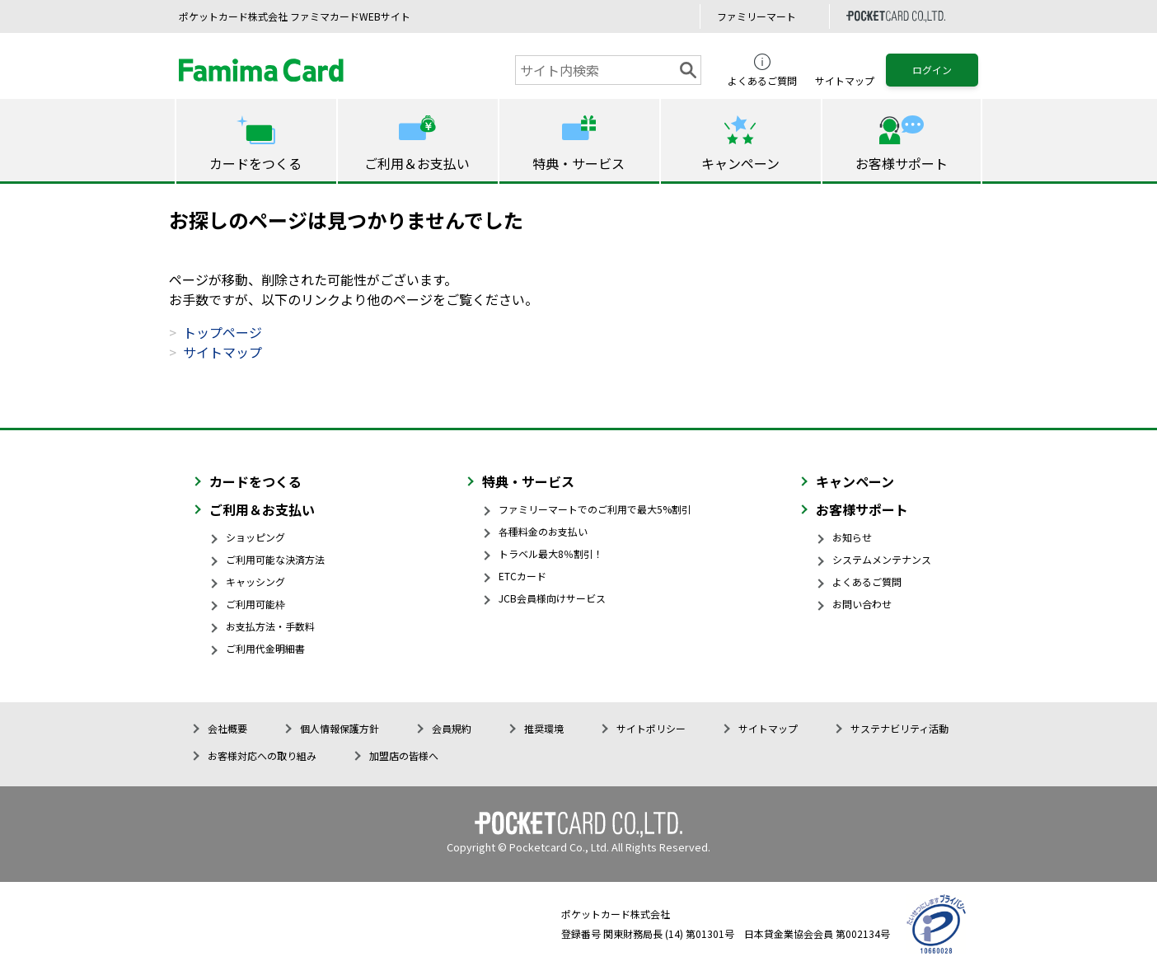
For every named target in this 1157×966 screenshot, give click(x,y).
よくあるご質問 (867, 581)
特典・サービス (528, 481)
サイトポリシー (651, 728)
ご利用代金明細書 (265, 648)
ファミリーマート (756, 16)
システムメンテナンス (881, 559)
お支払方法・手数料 (270, 626)
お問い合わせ (862, 604)
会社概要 (227, 728)
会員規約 (451, 728)
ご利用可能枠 (255, 604)
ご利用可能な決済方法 (275, 559)
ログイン (932, 70)
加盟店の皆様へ (403, 755)
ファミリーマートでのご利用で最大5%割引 (595, 509)
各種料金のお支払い (543, 531)
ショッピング (255, 537)
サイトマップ (222, 352)
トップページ (222, 332)
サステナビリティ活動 (899, 728)
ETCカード (522, 576)
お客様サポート (862, 509)
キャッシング (255, 581)
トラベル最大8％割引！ (551, 553)
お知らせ (852, 537)
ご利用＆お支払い (262, 509)
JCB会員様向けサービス (552, 598)
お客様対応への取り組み (262, 755)
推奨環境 (544, 728)
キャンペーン (855, 481)
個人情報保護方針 (339, 728)
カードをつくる (255, 481)
